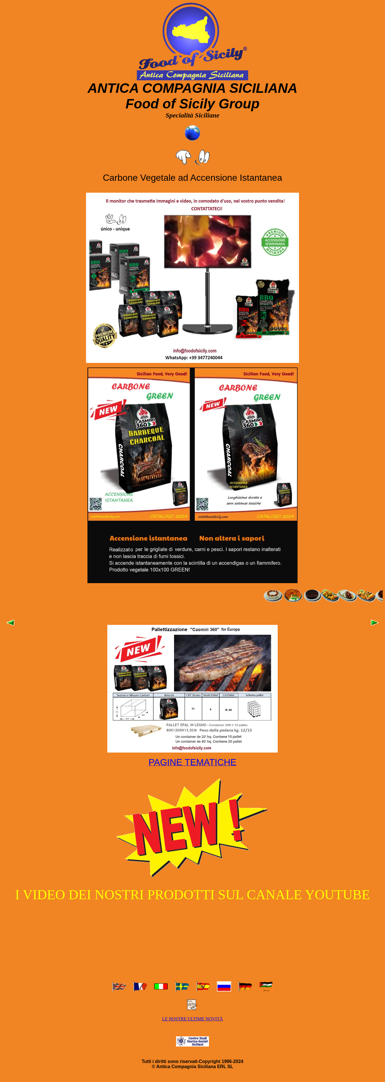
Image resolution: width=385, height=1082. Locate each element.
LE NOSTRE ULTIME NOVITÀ (192, 1018)
